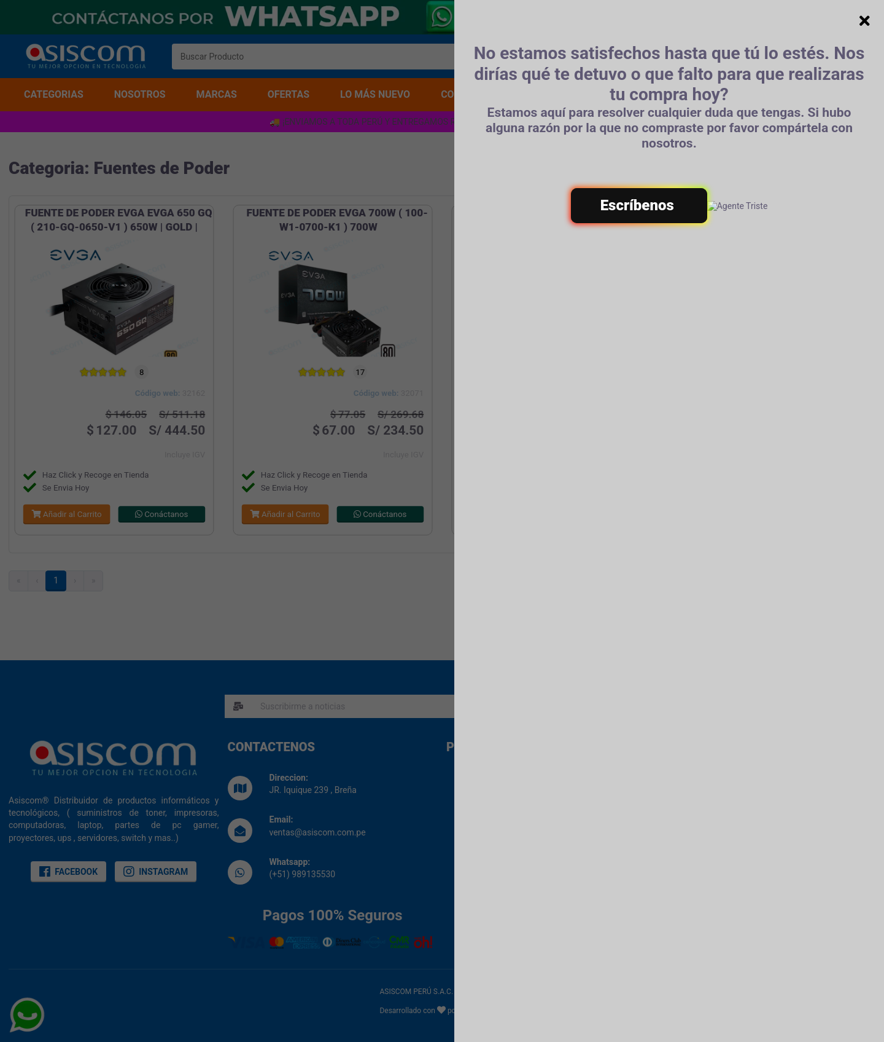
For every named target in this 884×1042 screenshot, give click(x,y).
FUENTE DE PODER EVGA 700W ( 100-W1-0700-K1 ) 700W (336, 220)
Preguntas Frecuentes (724, 831)
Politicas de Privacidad (726, 805)
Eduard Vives (483, 1010)
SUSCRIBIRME (622, 706)
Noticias (479, 829)
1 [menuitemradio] (55, 580)
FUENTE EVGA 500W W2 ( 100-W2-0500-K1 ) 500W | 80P (556, 220)
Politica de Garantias (722, 818)
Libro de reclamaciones (507, 816)
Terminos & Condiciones (729, 792)
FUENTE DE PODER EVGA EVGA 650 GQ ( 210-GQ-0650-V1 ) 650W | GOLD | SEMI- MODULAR (118, 227)
